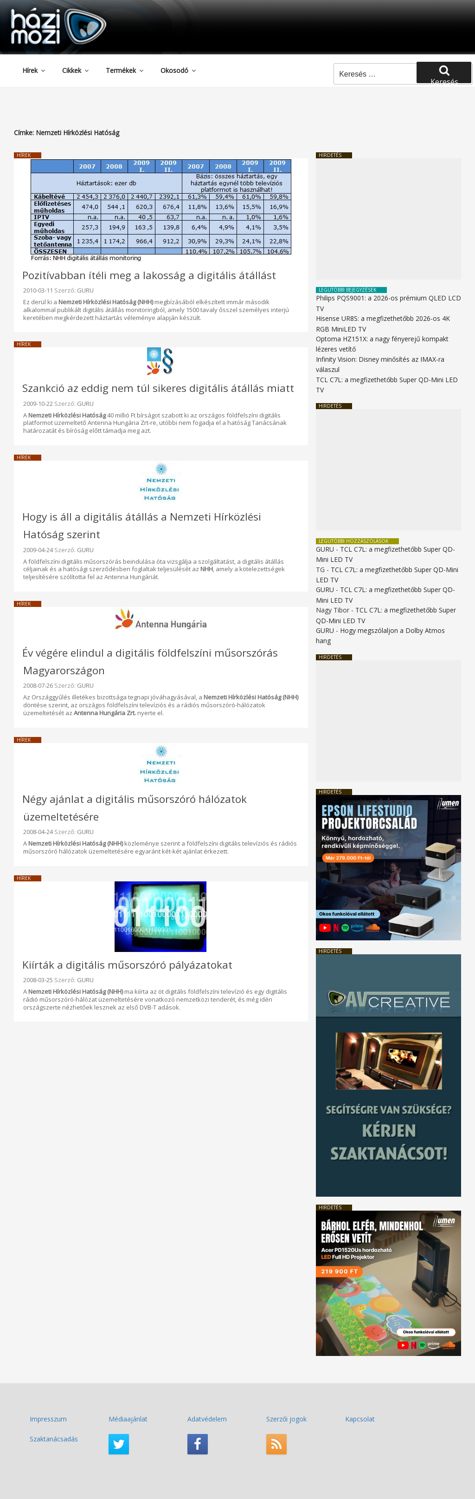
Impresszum (48, 1418)
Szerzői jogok (286, 1418)
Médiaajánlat (128, 1418)
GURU (85, 290)
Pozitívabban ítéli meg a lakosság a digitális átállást (149, 275)
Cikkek (76, 70)
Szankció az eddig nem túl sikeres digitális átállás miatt (158, 388)
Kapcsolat (360, 1418)
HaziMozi (45, 11)
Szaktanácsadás (54, 1438)
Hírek (34, 70)
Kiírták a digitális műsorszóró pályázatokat (127, 965)
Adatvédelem (207, 1418)
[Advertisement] (388, 219)
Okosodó (178, 70)
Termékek (125, 70)
